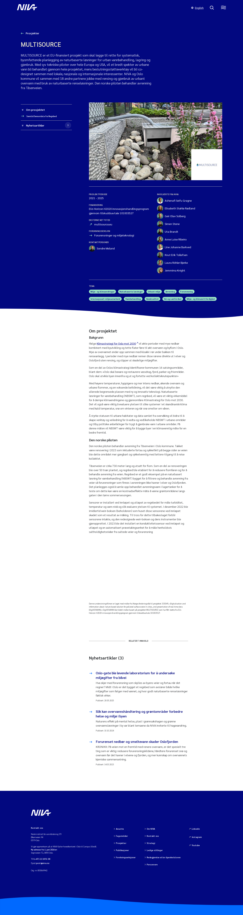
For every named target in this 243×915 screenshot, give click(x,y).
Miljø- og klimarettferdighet (201, 299)
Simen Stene (168, 224)
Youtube (196, 845)
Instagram (197, 837)
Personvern (152, 864)
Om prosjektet (35, 109)
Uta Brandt (167, 231)
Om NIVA (151, 828)
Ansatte (120, 828)
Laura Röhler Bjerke (172, 263)
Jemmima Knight (171, 270)
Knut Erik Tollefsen (172, 255)
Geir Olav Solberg (171, 216)
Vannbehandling (133, 299)
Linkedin (196, 828)
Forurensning (186, 291)
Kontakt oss (153, 836)
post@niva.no (43, 863)
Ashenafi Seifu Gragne (174, 200)
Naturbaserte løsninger (131, 291)
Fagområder (122, 836)
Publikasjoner (122, 850)
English (197, 7)
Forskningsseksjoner (126, 857)
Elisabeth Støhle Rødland (176, 208)
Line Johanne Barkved (174, 247)
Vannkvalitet (152, 299)
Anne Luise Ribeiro (172, 239)
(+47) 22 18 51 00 (42, 859)
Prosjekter (32, 33)
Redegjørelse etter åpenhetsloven (164, 857)
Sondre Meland (102, 248)
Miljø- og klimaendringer (102, 291)
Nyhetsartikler (48, 125)
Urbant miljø (154, 291)
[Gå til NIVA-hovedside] (101, 7)
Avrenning (170, 291)
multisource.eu (103, 224)
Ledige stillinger (155, 850)
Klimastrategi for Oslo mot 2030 (116, 343)
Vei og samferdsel (172, 299)
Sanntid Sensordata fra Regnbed (41, 116)
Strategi (151, 843)
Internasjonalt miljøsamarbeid (105, 299)
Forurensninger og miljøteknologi (114, 235)
